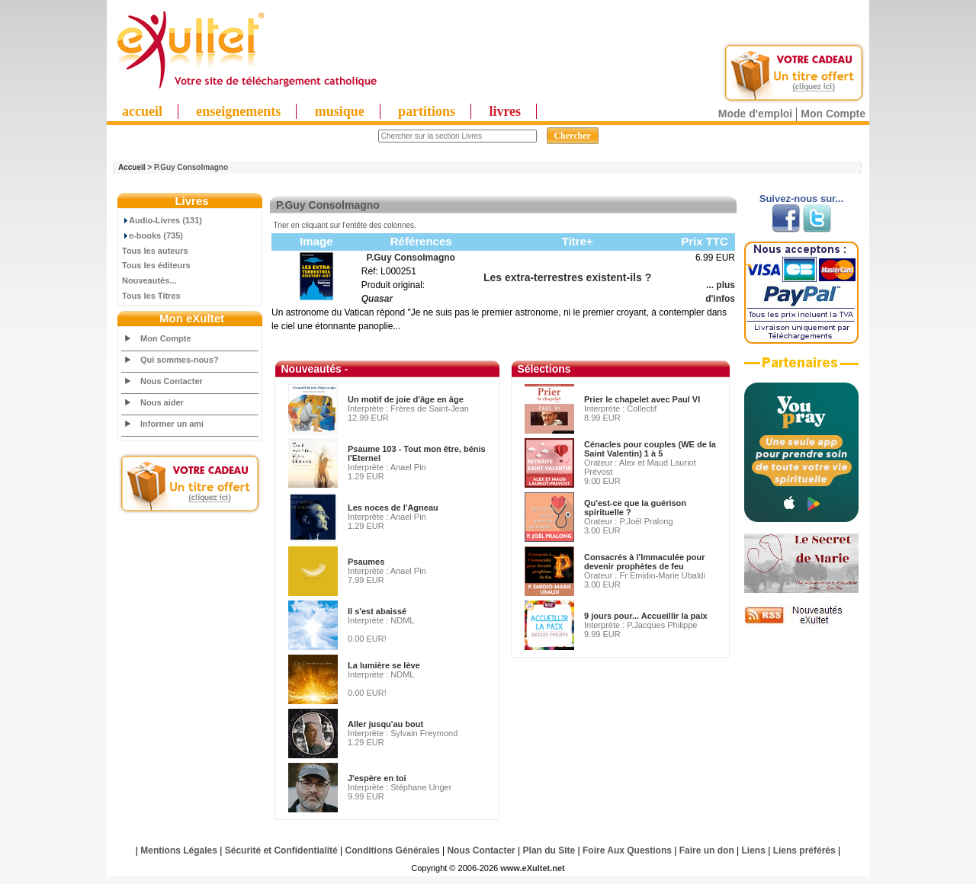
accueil (142, 111)
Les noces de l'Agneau (393, 507)
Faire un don (706, 850)
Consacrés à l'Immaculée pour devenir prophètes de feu (644, 561)
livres (505, 111)
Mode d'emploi (755, 113)
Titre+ (577, 241)
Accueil (132, 167)
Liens (754, 850)
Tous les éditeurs (156, 265)
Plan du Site (549, 850)
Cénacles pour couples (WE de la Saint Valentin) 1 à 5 (650, 449)
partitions (426, 111)
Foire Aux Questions (627, 850)
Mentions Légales (178, 850)
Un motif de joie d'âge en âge (406, 399)
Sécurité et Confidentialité (281, 850)
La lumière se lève (384, 665)
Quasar (377, 298)
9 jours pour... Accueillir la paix (646, 615)
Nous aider (162, 402)
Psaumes (366, 561)
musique (339, 111)
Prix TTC (704, 241)
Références (421, 241)
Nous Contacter (171, 381)
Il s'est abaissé (377, 611)
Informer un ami (172, 423)
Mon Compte (833, 113)
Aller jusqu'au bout (385, 724)
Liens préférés (804, 850)
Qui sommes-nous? (179, 359)
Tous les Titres (151, 295)
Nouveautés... (149, 280)
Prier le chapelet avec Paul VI (642, 399)
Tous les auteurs (155, 250)
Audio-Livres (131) (162, 220)
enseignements (238, 111)
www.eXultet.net (532, 868)
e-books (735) (152, 235)
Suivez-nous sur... (801, 198)
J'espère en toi (377, 778)
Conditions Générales (392, 850)
